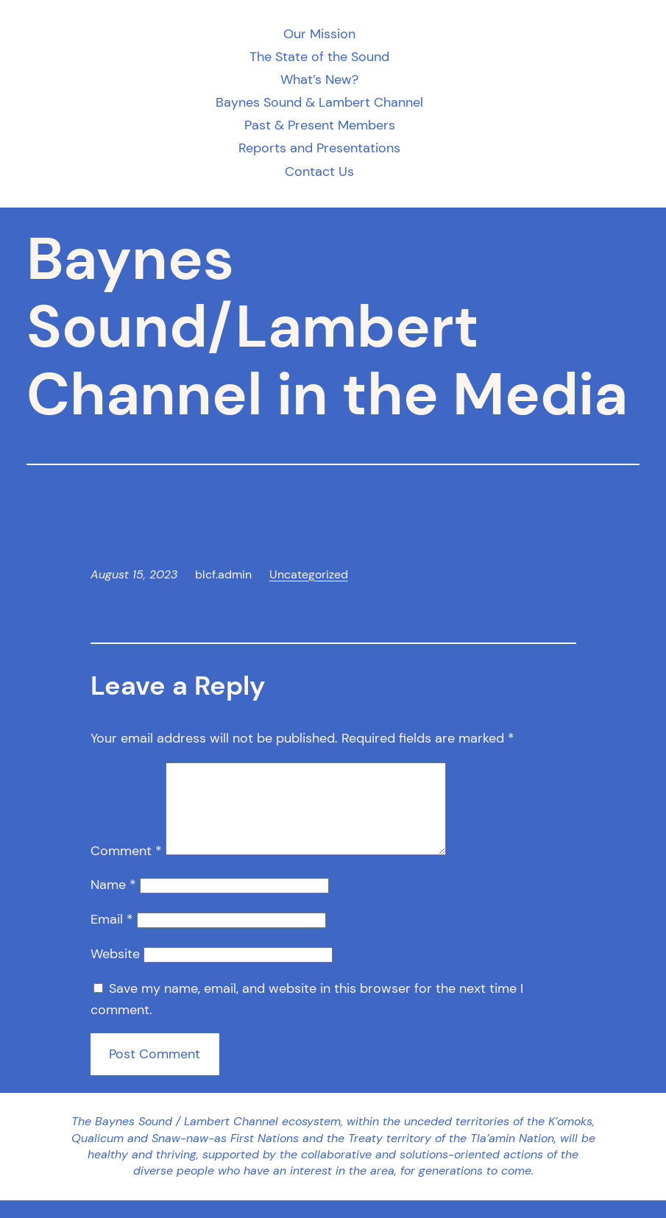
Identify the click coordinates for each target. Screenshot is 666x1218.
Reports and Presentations (319, 148)
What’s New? (319, 79)
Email (112, 937)
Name (113, 902)
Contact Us (319, 171)
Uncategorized (308, 574)
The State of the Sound (319, 57)
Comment (126, 868)
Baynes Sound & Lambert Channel (319, 102)
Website (115, 971)
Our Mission (319, 34)
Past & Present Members (319, 125)
